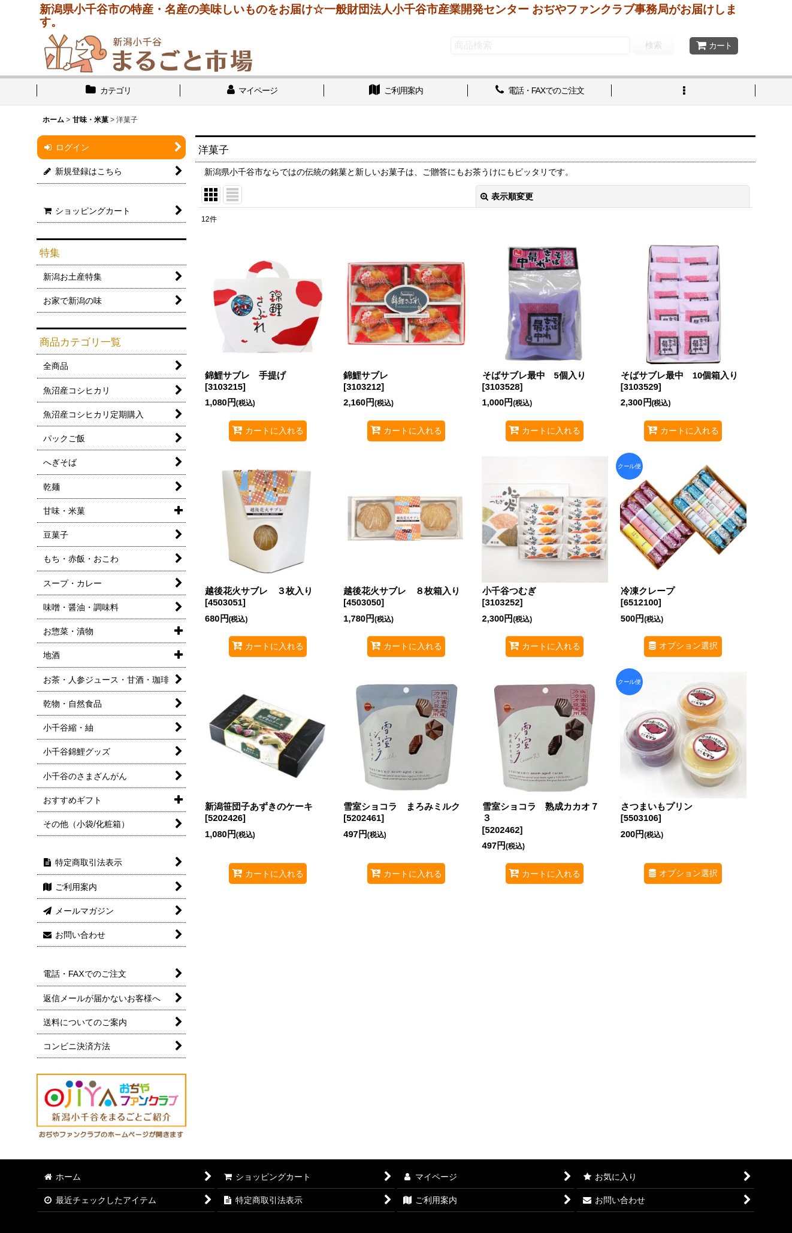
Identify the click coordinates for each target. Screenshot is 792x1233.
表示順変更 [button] (506, 196)
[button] (683, 91)
